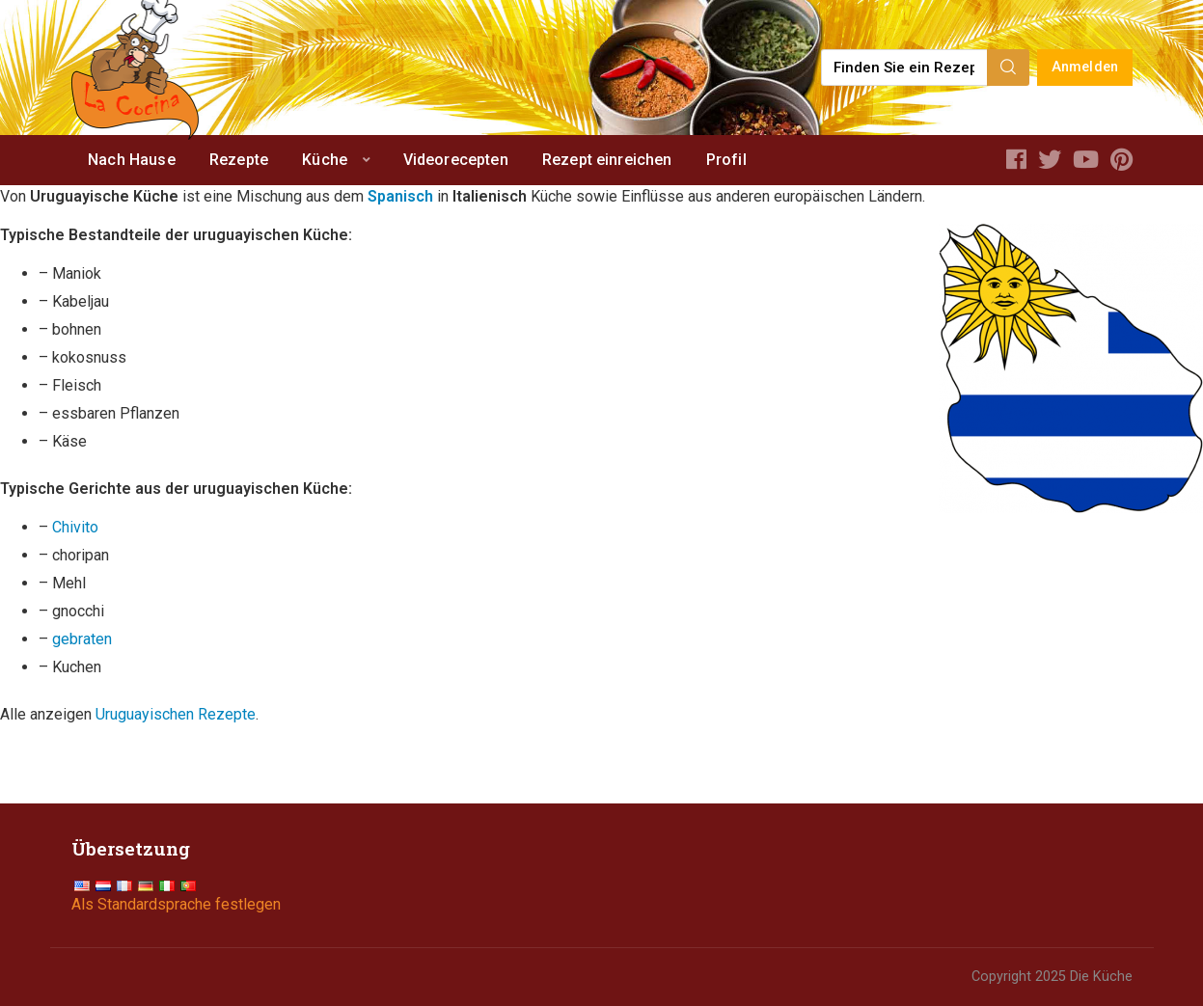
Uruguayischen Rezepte (176, 714)
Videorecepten (455, 159)
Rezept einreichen (607, 159)
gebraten (82, 639)
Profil (726, 159)
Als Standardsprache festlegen (176, 904)
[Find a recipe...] (905, 67)
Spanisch (400, 196)
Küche (324, 159)
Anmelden (1085, 67)
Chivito (75, 527)
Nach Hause (132, 159)
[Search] (1008, 67)
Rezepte (238, 159)
